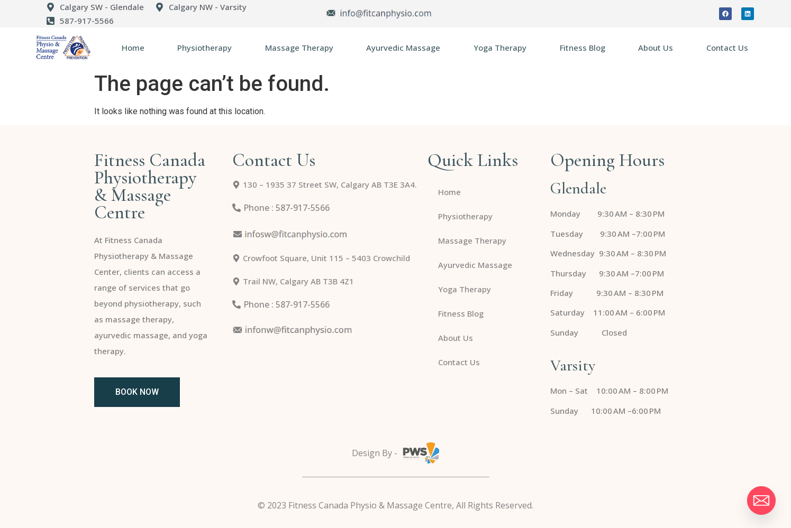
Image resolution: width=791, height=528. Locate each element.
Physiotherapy (204, 47)
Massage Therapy (299, 47)
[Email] (761, 500)
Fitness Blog (582, 47)
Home (133, 47)
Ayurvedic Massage (403, 47)
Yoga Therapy (500, 47)
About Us (655, 47)
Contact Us (727, 47)
